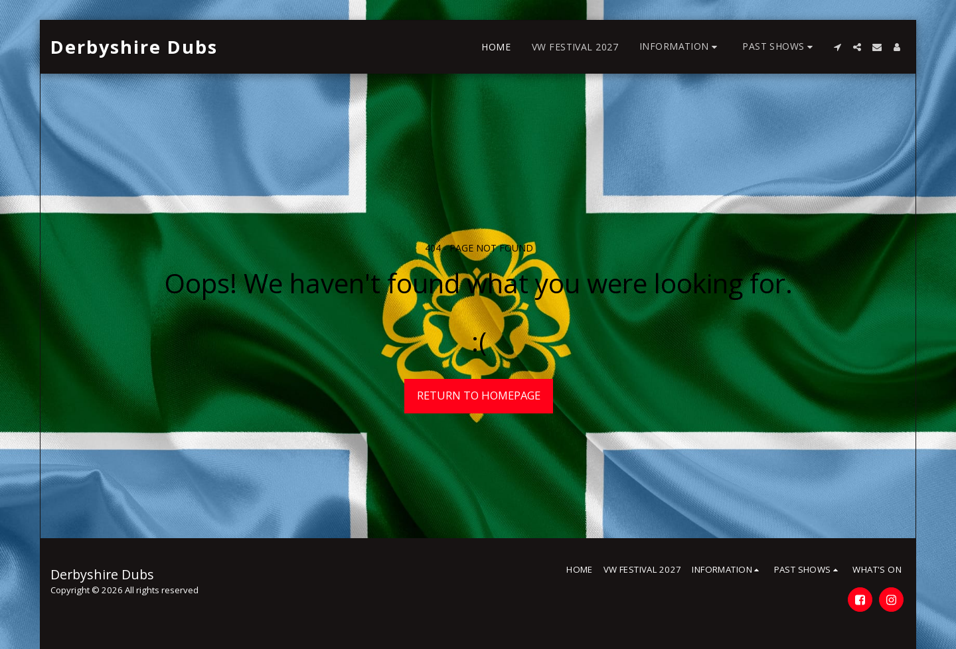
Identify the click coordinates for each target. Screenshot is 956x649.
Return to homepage (478, 395)
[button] (680, 46)
